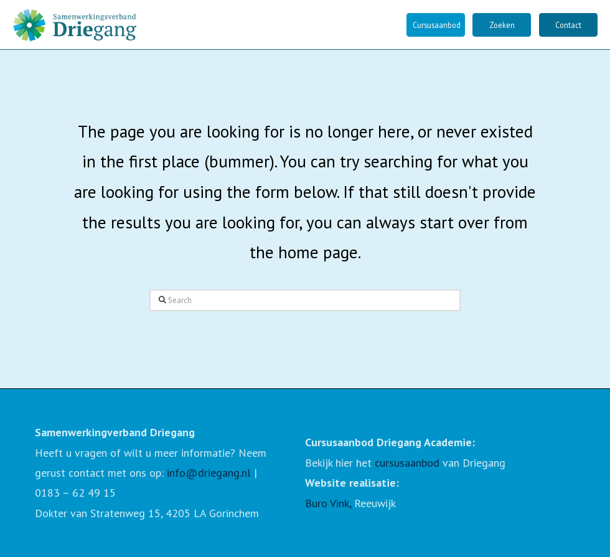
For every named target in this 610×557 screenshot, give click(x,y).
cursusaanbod (407, 463)
